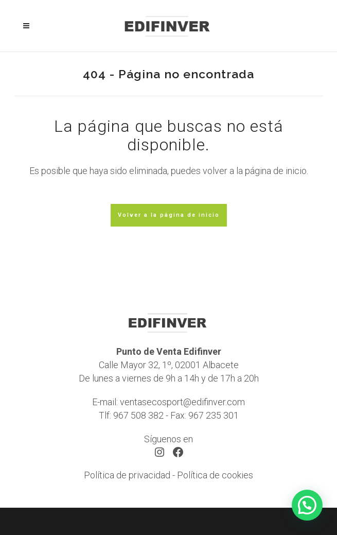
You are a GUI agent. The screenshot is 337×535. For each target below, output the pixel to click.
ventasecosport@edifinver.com (182, 401)
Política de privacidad (127, 475)
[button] (307, 505)
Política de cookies (215, 475)
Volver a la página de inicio (169, 215)
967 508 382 (138, 415)
